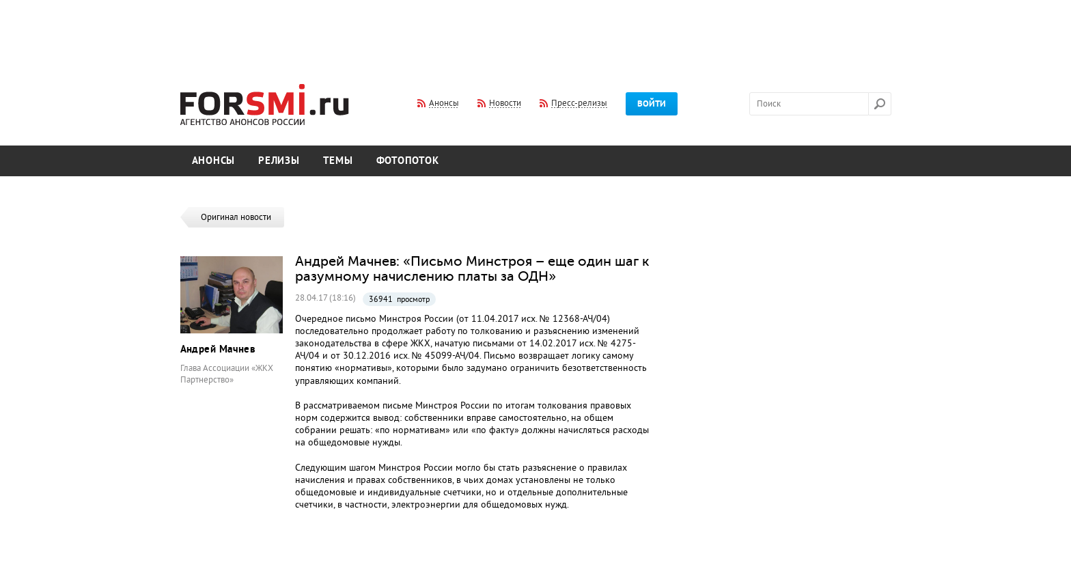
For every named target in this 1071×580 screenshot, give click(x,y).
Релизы (279, 161)
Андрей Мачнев (218, 349)
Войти (651, 103)
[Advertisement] (535, 33)
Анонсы (214, 161)
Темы (338, 161)
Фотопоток (407, 161)
